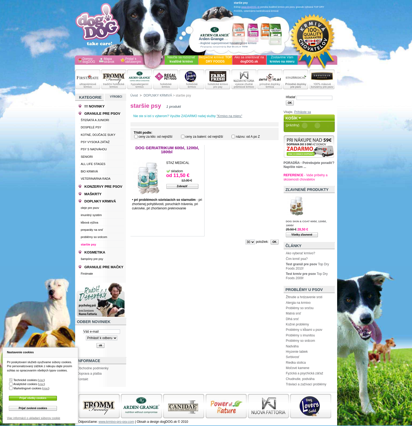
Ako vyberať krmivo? (300, 253)
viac (41, 380)
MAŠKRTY (93, 194)
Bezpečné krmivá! (215, 59)
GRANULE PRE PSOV (102, 114)
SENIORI (87, 156)
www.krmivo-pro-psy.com (116, 422)
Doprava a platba (89, 373)
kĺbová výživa (89, 222)
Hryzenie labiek (297, 352)
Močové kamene (297, 368)
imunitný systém (91, 215)
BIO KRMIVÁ (89, 171)
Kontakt (82, 379)
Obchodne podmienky (93, 368)
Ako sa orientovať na (249, 59)
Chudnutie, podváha (300, 379)
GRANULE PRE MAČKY (104, 267)
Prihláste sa (302, 112)
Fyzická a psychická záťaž (304, 373)
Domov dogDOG (89, 60)
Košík (292, 118)
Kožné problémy (297, 324)
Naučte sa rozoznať (181, 59)
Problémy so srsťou (300, 308)
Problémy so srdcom (300, 341)
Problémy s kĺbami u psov (304, 330)
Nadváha (292, 346)
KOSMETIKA (94, 252)
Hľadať (291, 97)
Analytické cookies (25, 384)
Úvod (134, 95)
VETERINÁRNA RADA (95, 178)
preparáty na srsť (92, 229)
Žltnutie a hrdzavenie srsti (304, 297)
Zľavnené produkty (307, 189)
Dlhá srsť (292, 319)
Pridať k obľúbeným (133, 60)
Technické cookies (25, 380)
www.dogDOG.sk (250, 7)
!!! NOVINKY (94, 106)
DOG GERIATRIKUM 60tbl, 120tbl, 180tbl (167, 149)
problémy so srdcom (94, 237)
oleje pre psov (90, 207)
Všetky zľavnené (301, 234)
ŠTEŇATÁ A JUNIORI (95, 120)
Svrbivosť (292, 357)
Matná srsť (293, 313)
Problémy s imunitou (300, 335)
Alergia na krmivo (298, 303)
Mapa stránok (109, 60)
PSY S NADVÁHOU (94, 149)
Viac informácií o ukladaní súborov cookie (33, 418)
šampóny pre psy (92, 258)
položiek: (262, 242)
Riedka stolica (296, 362)
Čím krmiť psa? (297, 259)
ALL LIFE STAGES (93, 164)
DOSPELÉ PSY (91, 127)
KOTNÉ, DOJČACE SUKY (98, 134)
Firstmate (87, 273)
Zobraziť (182, 186)
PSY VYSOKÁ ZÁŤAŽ (95, 142)
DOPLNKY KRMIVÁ (158, 95)
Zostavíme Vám (282, 59)
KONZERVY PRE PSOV (103, 187)
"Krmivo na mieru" (229, 116)
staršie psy (88, 244)
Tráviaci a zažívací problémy (306, 384)
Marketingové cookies (27, 388)
